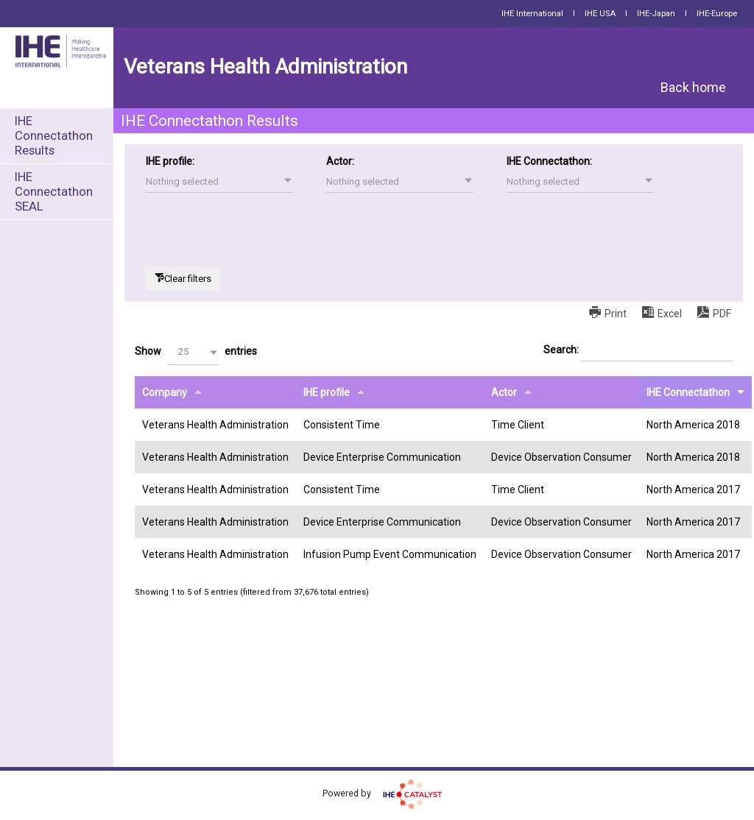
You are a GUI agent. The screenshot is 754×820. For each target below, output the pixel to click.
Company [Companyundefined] (164, 392)
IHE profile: (170, 161)
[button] (219, 182)
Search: (638, 350)
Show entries (196, 352)
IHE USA (600, 13)
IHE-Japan (656, 13)
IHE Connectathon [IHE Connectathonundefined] (688, 392)
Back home (693, 87)
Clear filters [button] (187, 278)
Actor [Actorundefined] (504, 392)
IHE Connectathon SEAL (54, 191)
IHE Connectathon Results (54, 135)
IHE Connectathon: (549, 161)
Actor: (340, 161)
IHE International (532, 13)
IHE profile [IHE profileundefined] (326, 392)
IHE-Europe (717, 13)
